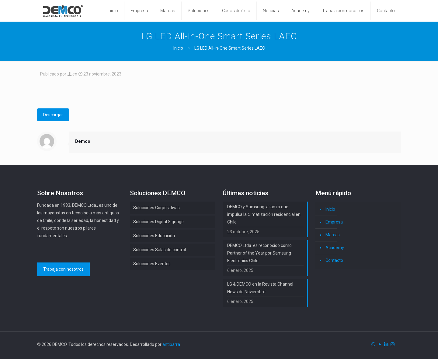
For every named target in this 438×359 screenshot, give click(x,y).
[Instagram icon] (392, 344)
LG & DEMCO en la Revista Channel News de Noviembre (260, 288)
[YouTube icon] (379, 344)
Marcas (332, 234)
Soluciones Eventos (152, 263)
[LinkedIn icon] (386, 344)
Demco (82, 141)
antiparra (171, 344)
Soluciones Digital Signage (158, 221)
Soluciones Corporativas (156, 207)
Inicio (178, 48)
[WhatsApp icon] (373, 344)
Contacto (334, 260)
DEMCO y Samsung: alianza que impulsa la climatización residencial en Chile (264, 214)
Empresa (334, 222)
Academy (334, 247)
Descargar (53, 114)
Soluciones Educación (154, 235)
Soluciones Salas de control (159, 249)
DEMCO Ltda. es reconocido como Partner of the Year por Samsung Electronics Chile (259, 253)
